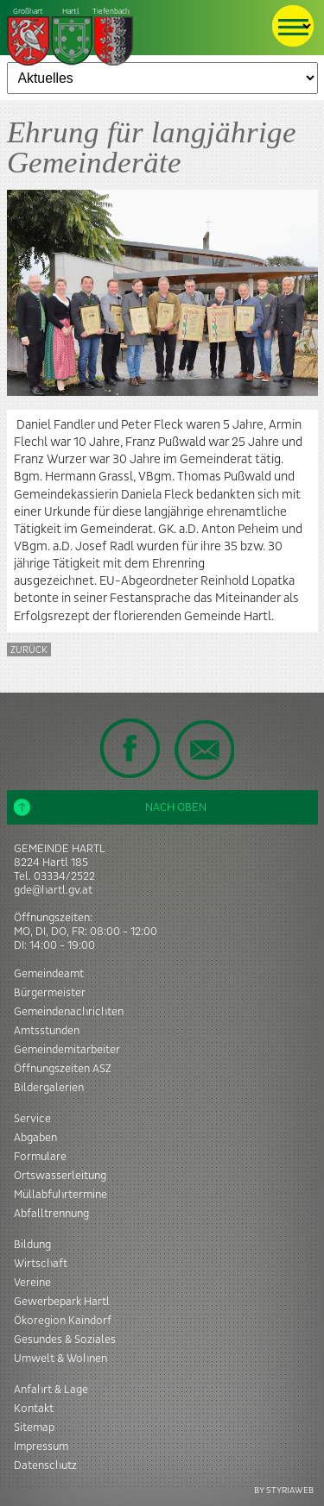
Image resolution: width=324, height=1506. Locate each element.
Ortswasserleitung (60, 1176)
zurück (29, 649)
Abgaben (35, 1138)
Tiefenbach (71, 37)
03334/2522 (64, 876)
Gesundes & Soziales (65, 1339)
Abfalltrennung (51, 1213)
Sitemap (34, 1427)
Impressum (41, 1446)
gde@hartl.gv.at (53, 890)
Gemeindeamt (49, 974)
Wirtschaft (40, 1264)
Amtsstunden (46, 1031)
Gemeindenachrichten (69, 1012)
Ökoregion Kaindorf (62, 1320)
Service (32, 1119)
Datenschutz (45, 1465)
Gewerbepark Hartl (62, 1301)
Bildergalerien (49, 1088)
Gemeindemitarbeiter (67, 1050)
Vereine (32, 1283)
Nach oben (110, 807)
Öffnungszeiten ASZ (62, 1069)
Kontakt (34, 1408)
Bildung (32, 1245)
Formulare (40, 1157)
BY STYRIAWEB (284, 1490)
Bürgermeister (50, 993)
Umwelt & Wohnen (60, 1358)
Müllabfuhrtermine (60, 1195)
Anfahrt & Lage (51, 1389)
